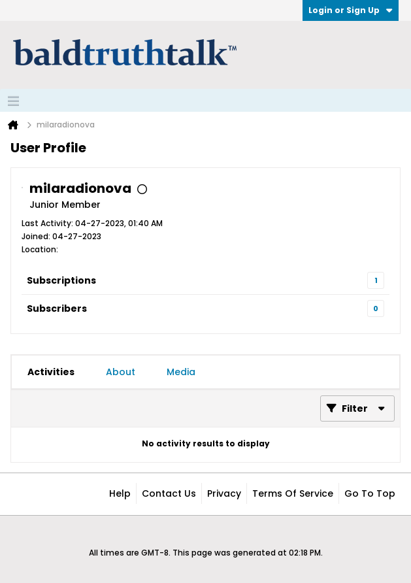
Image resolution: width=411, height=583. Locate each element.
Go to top (369, 493)
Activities (50, 371)
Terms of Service (292, 493)
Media (181, 371)
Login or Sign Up (350, 10)
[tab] (51, 372)
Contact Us (169, 493)
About (120, 371)
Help (120, 493)
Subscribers (57, 308)
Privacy (224, 493)
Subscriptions (61, 280)
